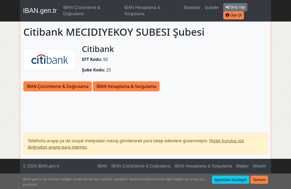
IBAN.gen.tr (40, 10)
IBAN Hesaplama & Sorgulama (142, 10)
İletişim (259, 166)
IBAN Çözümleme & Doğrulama (81, 10)
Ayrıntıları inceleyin (230, 179)
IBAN (102, 166)
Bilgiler (242, 166)
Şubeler (212, 7)
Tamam (259, 179)
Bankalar (192, 7)
